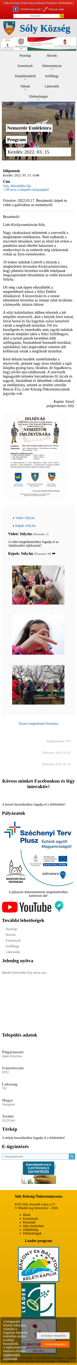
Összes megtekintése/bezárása (38, 723)
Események (25, 66)
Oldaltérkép (31, 1229)
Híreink (52, 55)
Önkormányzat (52, 66)
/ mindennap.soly (27, 9)
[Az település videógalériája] (32, 911)
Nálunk (25, 86)
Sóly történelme (33, 1226)
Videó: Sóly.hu (25, 518)
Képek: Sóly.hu (25, 525)
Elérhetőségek (38, 96)
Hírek (26, 1215)
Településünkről (25, 76)
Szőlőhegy (52, 76)
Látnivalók (52, 86)
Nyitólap (25, 55)
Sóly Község (45, 28)
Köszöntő (29, 1222)
